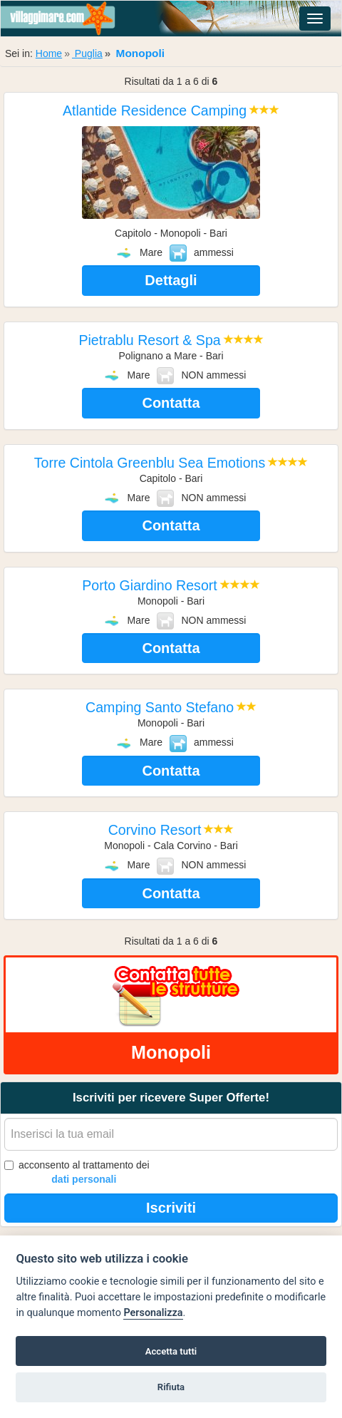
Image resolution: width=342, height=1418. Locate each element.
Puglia (87, 53)
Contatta (171, 403)
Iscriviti (171, 1208)
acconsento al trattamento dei (77, 1172)
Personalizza (152, 1313)
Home (49, 53)
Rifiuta (171, 1387)
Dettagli (171, 280)
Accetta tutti (171, 1351)
